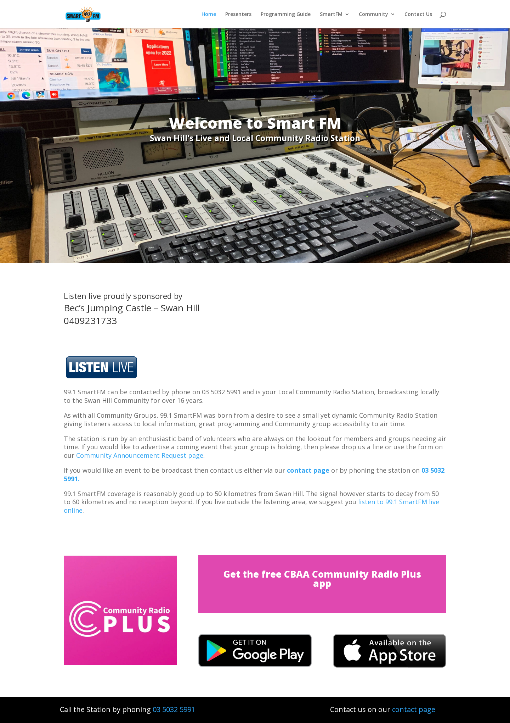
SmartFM (331, 14)
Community (373, 14)
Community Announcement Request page (139, 455)
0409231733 (90, 320)
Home (209, 14)
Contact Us (418, 14)
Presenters (238, 14)
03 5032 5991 (174, 709)
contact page (308, 470)
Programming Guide (286, 14)
